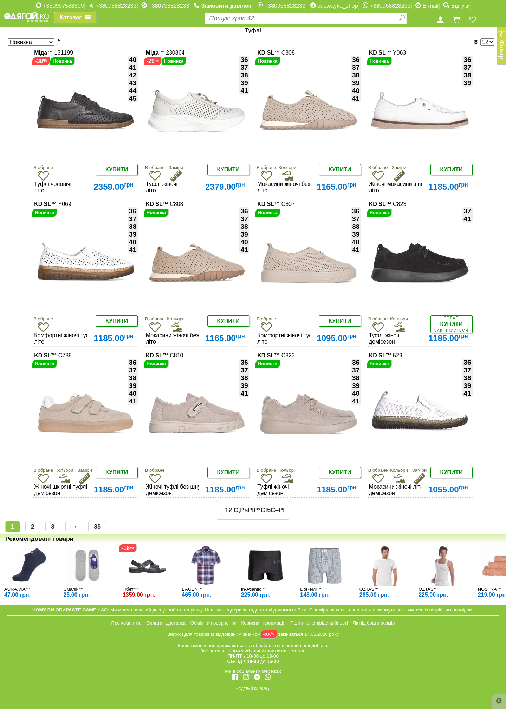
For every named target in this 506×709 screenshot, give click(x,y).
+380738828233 (165, 5)
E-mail (427, 5)
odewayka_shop (334, 5)
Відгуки (456, 5)
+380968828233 (113, 5)
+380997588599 (60, 5)
